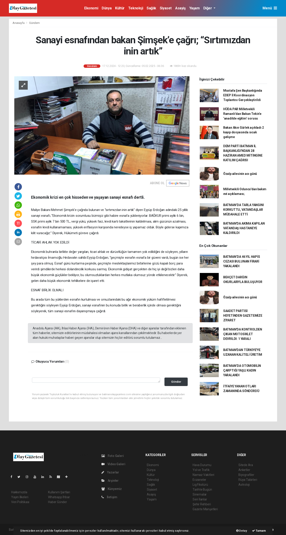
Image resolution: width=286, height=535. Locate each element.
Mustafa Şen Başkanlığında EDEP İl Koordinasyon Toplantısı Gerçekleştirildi (242, 95)
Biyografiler (246, 475)
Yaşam (194, 8)
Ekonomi (91, 8)
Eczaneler (199, 479)
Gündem (34, 23)
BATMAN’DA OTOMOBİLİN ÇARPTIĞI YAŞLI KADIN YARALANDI (242, 370)
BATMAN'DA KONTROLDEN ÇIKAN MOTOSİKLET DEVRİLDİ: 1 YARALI (242, 334)
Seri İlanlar (200, 499)
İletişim (109, 497)
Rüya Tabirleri (247, 479)
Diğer (208, 8)
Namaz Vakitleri (203, 475)
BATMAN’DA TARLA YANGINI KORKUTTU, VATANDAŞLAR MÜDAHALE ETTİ (243, 209)
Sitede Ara (245, 465)
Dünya (106, 8)
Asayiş (180, 8)
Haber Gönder (57, 502)
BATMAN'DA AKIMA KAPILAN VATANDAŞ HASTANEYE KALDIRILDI (244, 228)
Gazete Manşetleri (205, 509)
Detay (241, 530)
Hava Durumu (202, 465)
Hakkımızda (19, 492)
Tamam (259, 530)
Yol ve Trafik (201, 470)
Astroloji (244, 484)
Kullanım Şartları (59, 492)
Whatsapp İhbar (59, 497)
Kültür (120, 8)
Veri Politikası (20, 502)
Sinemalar (200, 494)
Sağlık (151, 8)
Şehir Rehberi (202, 504)
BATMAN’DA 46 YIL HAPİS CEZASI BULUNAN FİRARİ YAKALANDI (241, 261)
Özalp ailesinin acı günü (240, 174)
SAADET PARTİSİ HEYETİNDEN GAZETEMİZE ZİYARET (242, 315)
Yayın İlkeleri (19, 497)
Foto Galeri (112, 456)
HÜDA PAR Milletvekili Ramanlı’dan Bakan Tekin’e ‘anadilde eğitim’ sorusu (242, 113)
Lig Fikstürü (200, 484)
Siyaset (166, 8)
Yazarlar (110, 472)
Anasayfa (19, 23)
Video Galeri (113, 464)
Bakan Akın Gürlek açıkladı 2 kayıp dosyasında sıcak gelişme (243, 132)
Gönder (176, 381)
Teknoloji (135, 8)
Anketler (244, 470)
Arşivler (110, 480)
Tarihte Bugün (202, 489)
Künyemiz (111, 489)
